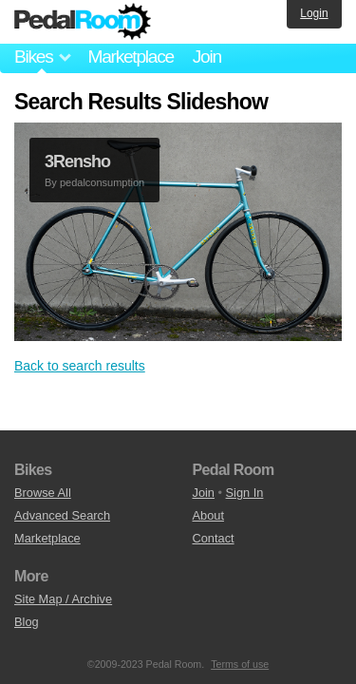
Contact (213, 538)
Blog (26, 622)
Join (207, 56)
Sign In (245, 492)
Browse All (42, 492)
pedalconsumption (102, 182)
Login (314, 13)
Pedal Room (82, 22)
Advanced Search (62, 515)
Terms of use (240, 664)
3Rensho (77, 161)
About (208, 515)
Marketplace (130, 56)
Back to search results (79, 365)
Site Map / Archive (63, 599)
